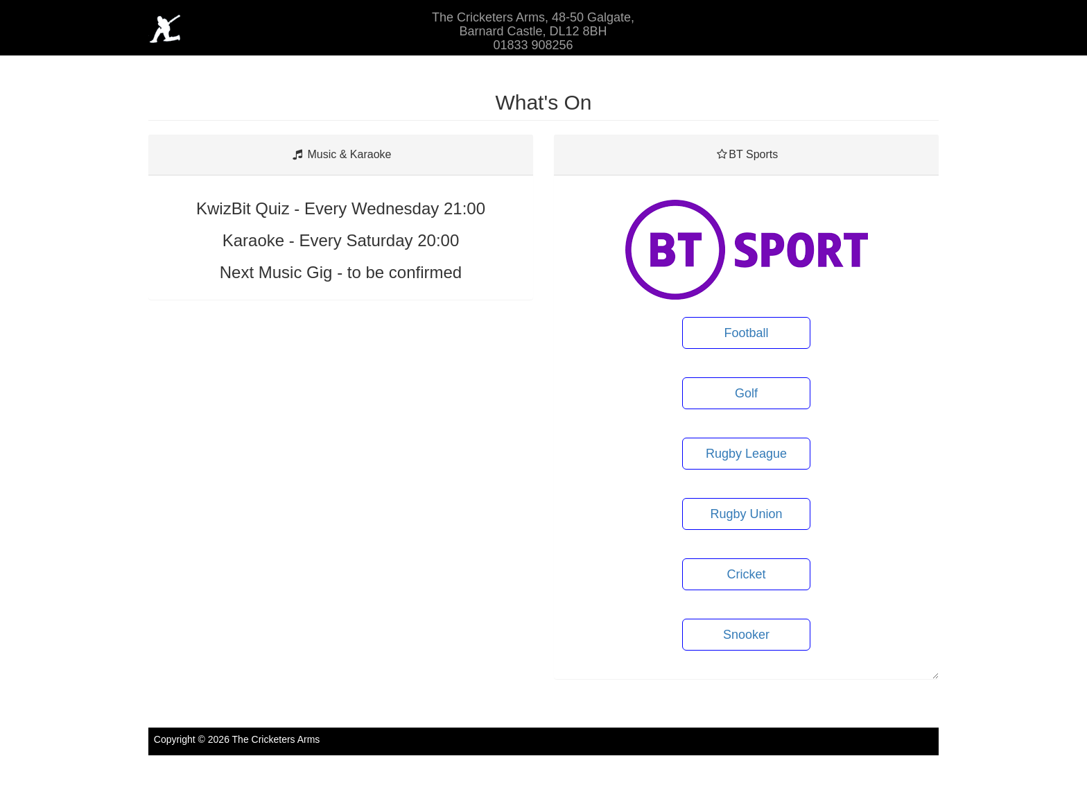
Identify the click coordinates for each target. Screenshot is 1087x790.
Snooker (746, 635)
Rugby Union (746, 514)
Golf (746, 393)
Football (746, 333)
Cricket (746, 574)
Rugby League (746, 454)
